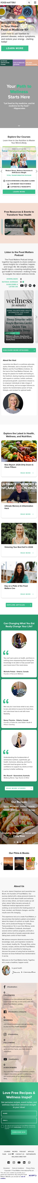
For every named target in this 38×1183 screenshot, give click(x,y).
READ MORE (27, 473)
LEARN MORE (19, 192)
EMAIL (5, 1120)
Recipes (15, 1151)
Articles (31, 1151)
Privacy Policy (30, 1168)
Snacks (31, 806)
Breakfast (14, 806)
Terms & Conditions (18, 1168)
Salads (6, 810)
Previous (1, 227)
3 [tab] (21, 842)
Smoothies (15, 810)
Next (36, 227)
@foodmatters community (17, 1012)
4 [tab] (24, 842)
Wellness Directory (19, 1157)
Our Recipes (19, 802)
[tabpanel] (19, 821)
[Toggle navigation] (35, 2)
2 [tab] (18, 842)
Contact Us (20, 1154)
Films (4, 1154)
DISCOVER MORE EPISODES (19, 350)
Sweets (23, 806)
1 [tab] (14, 842)
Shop (11, 1154)
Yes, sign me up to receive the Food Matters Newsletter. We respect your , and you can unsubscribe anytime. (20, 1127)
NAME (5, 1113)
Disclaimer (6, 1168)
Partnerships (31, 1154)
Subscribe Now (19, 1132)
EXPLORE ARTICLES (19, 605)
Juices (24, 810)
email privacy (17, 1127)
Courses (7, 1151)
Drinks (32, 810)
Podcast (23, 1151)
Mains (6, 806)
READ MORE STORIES (19, 788)
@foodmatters (12, 987)
